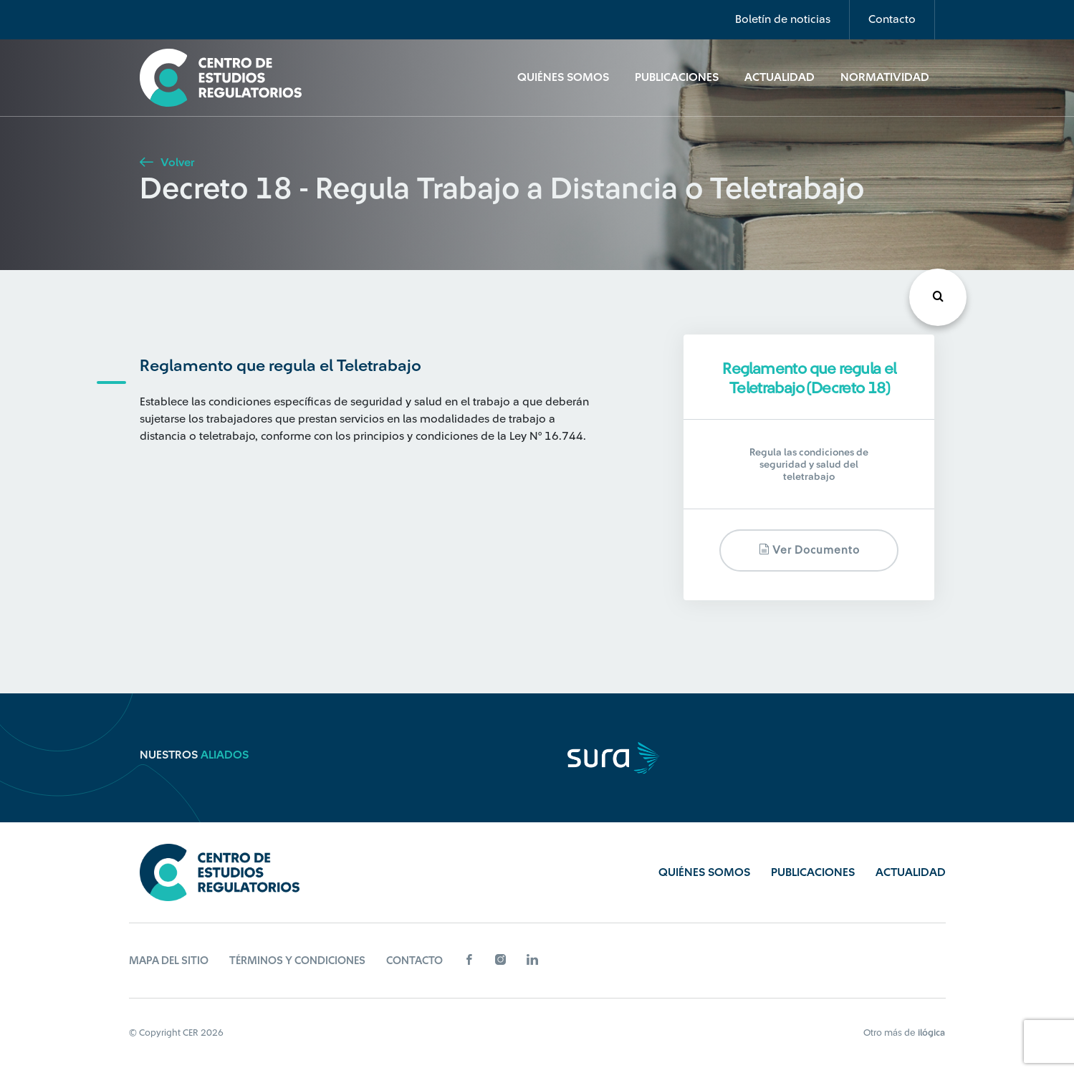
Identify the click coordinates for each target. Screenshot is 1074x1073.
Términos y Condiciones (297, 961)
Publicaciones (677, 77)
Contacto (892, 19)
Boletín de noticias (782, 19)
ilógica (931, 1032)
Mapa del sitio (168, 961)
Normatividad (884, 77)
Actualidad (779, 77)
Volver (167, 162)
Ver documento (809, 550)
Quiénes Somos (563, 77)
